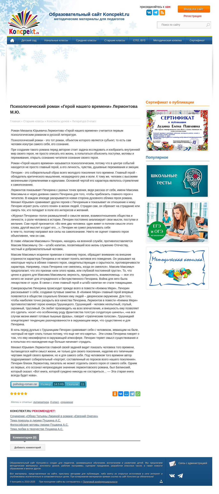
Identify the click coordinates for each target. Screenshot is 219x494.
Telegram (156, 12)
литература (41, 402)
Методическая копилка (167, 40)
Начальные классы (56, 40)
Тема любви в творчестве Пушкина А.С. (36, 429)
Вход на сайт (194, 9)
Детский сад (29, 40)
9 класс (54, 402)
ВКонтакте (149, 12)
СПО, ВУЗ (139, 40)
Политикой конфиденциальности (100, 481)
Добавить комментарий (27, 447)
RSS (162, 12)
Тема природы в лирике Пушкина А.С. (35, 420)
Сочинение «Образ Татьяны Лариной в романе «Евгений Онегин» (54, 416)
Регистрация (193, 16)
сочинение (66, 402)
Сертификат (197, 40)
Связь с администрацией (193, 463)
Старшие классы (114, 40)
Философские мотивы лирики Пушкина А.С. (39, 424)
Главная (12, 40)
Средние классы (86, 40)
